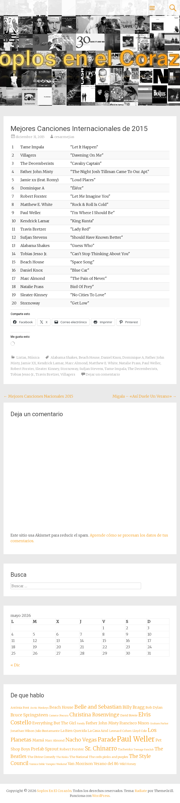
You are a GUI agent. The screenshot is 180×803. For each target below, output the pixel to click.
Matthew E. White (103, 363)
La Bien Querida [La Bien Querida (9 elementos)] (73, 731)
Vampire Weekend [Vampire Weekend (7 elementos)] (56, 764)
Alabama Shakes (64, 357)
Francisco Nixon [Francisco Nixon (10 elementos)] (134, 723)
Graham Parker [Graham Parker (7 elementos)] (159, 723)
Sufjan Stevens (91, 369)
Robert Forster (22, 369)
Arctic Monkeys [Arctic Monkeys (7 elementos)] (39, 707)
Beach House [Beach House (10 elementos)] (61, 707)
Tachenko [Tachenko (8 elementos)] (125, 749)
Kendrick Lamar (51, 363)
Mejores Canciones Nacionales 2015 (38, 396)
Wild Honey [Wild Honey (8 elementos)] (128, 764)
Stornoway (69, 369)
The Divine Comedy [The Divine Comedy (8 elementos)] (41, 757)
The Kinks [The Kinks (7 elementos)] (62, 757)
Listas (21, 357)
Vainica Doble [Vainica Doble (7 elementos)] (37, 764)
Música (33, 357)
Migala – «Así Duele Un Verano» (144, 396)
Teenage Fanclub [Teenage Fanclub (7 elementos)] (144, 749)
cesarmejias (64, 137)
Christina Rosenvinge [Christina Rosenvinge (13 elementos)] (94, 715)
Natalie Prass (130, 363)
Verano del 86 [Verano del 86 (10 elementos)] (106, 763)
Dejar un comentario (103, 374)
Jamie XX (28, 363)
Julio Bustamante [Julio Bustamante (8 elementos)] (47, 731)
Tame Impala (115, 369)
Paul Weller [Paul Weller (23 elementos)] (136, 739)
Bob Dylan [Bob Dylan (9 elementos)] (154, 707)
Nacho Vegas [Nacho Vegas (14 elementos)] (81, 740)
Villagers (67, 374)
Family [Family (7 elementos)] (81, 723)
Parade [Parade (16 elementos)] (107, 739)
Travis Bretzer (47, 374)
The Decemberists (142, 369)
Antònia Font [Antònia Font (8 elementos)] (20, 707)
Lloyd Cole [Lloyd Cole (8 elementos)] (139, 731)
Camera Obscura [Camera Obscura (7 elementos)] (58, 715)
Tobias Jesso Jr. (22, 374)
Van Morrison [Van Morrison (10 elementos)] (80, 763)
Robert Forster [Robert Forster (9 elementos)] (72, 749)
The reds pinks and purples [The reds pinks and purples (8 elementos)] (108, 757)
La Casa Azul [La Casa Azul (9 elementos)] (98, 731)
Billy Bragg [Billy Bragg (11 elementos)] (134, 707)
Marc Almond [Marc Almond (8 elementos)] (54, 740)
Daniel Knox (111, 357)
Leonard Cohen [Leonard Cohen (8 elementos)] (120, 731)
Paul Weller (151, 363)
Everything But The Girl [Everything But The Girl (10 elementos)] (54, 723)
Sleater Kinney (47, 369)
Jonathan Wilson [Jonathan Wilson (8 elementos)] (22, 731)
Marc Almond (76, 363)
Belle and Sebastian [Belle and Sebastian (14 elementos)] (98, 707)
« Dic (15, 665)
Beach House (89, 357)
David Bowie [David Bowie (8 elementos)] (128, 715)
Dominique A (133, 357)
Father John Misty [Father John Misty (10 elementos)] (102, 723)
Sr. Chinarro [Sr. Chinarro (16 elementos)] (101, 748)
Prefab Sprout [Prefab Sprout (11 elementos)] (45, 749)
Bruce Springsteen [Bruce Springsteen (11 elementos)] (29, 715)
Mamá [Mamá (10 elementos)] (38, 740)
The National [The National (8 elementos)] (78, 757)
